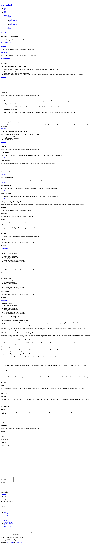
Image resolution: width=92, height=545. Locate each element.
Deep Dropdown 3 (13, 21)
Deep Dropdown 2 (13, 20)
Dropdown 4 (9, 28)
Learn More (3, 128)
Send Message (4, 493)
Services (5, 12)
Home (5, 8)
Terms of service (7, 515)
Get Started (3, 32)
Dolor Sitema (4, 52)
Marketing (6, 526)
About (5, 9)
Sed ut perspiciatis (5, 58)
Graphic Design (7, 527)
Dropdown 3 (9, 27)
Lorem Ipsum (4, 46)
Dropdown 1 (9, 16)
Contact (5, 29)
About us (6, 512)
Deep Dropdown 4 (13, 23)
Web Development (8, 523)
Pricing (5, 13)
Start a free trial (4, 248)
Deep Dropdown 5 (13, 24)
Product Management (9, 525)
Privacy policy (7, 516)
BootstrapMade (10, 543)
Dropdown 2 (9, 25)
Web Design (6, 522)
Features (5, 11)
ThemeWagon (19, 543)
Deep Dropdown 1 (13, 19)
